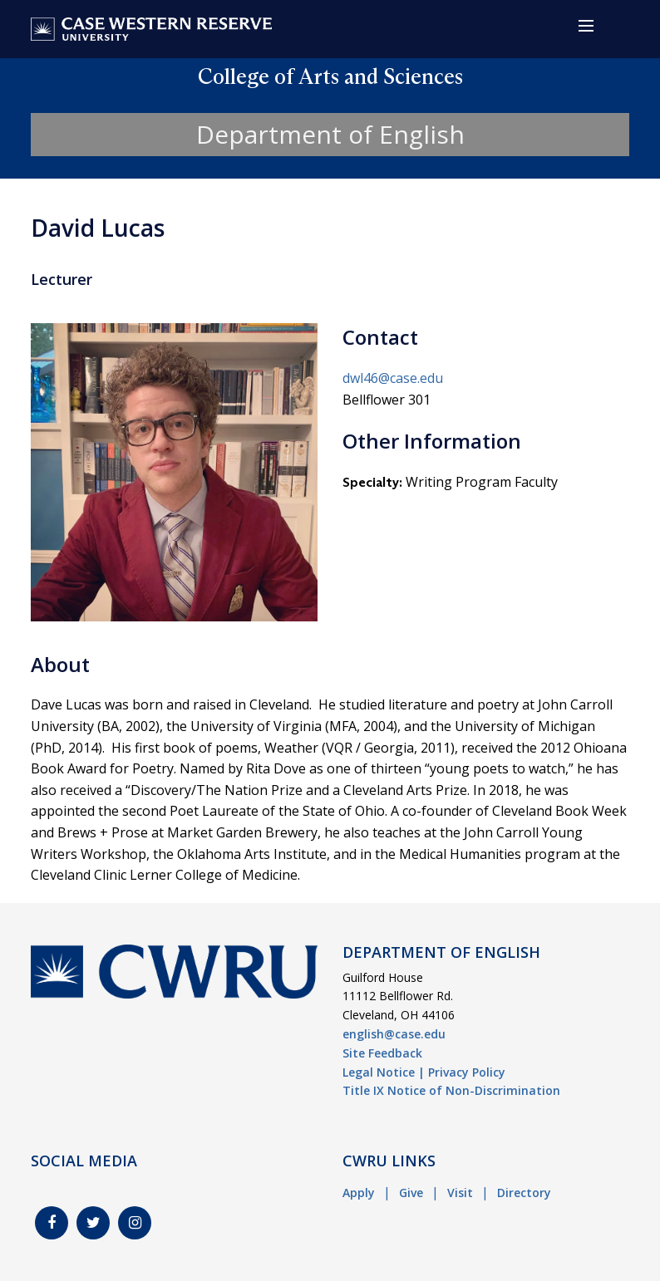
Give (411, 1192)
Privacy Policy (466, 1072)
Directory (524, 1192)
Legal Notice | (383, 1072)
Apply (358, 1192)
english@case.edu (394, 1034)
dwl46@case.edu (392, 378)
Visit (460, 1192)
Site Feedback (382, 1053)
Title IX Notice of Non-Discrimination (451, 1090)
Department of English (330, 134)
